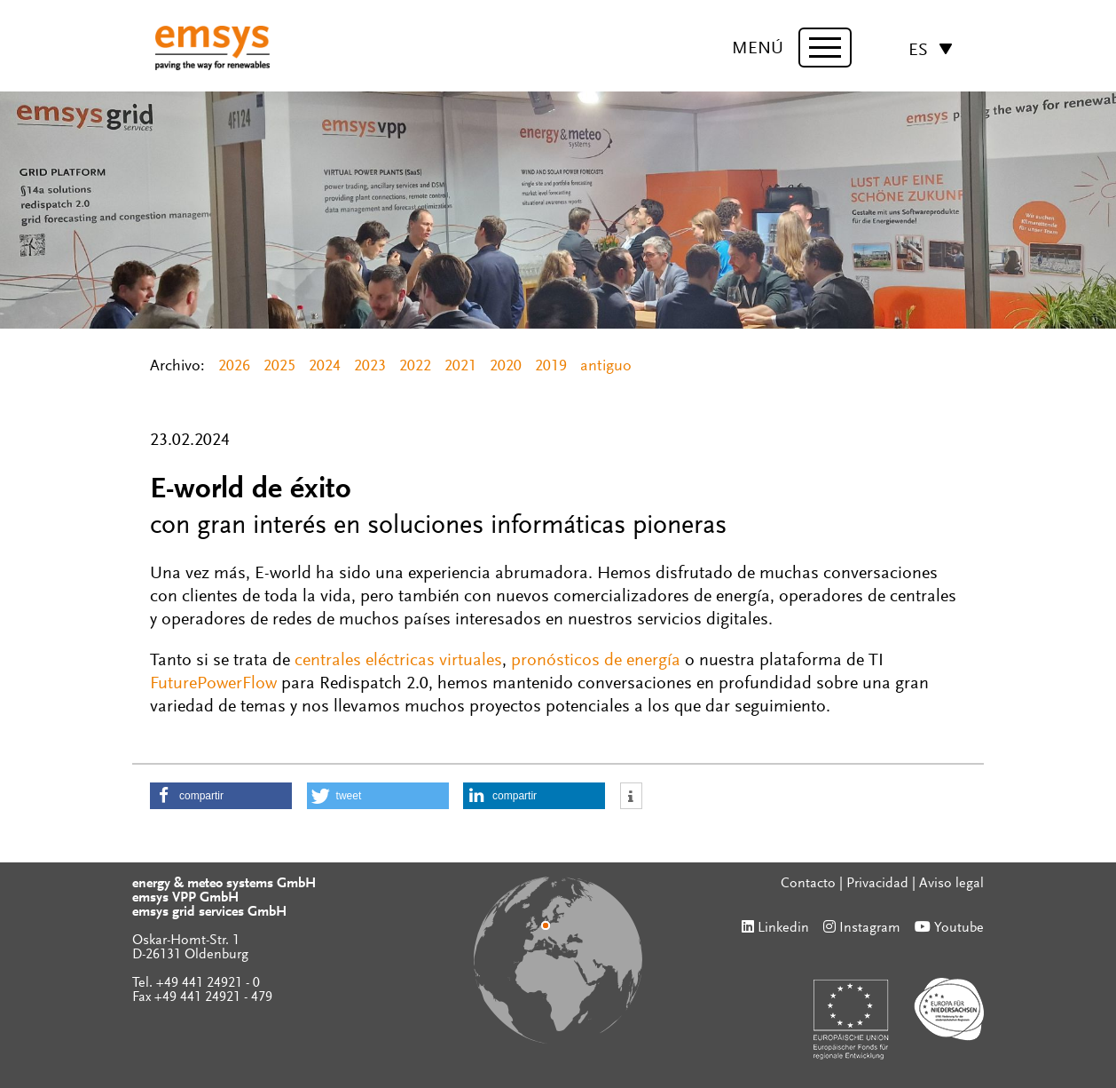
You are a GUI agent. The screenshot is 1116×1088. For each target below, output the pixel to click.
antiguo (606, 367)
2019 (551, 367)
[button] (221, 795)
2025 (279, 367)
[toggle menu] (825, 48)
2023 (370, 367)
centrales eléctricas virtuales (398, 661)
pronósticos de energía (595, 661)
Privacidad (877, 884)
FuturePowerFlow (213, 684)
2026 (234, 367)
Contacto (808, 884)
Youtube (959, 928)
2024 (325, 367)
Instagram (869, 928)
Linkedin (783, 928)
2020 (506, 367)
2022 (415, 367)
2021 (460, 367)
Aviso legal (951, 884)
